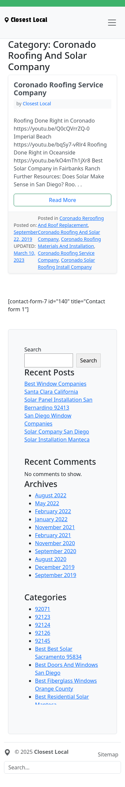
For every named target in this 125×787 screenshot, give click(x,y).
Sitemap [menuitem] (108, 754)
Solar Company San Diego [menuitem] (56, 431)
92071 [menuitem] (42, 609)
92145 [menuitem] (42, 640)
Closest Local (37, 103)
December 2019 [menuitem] (55, 567)
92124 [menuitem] (42, 625)
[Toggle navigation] (112, 22)
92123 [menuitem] (42, 617)
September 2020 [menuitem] (55, 551)
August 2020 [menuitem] (50, 559)
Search (32, 349)
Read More (62, 200)
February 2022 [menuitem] (53, 511)
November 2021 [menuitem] (55, 527)
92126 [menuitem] (42, 633)
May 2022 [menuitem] (47, 503)
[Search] (62, 767)
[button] (62, 200)
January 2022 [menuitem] (51, 519)
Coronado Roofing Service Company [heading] (58, 89)
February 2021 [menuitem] (53, 535)
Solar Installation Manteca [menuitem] (57, 439)
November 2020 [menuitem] (55, 543)
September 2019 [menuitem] (55, 575)
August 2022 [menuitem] (50, 495)
